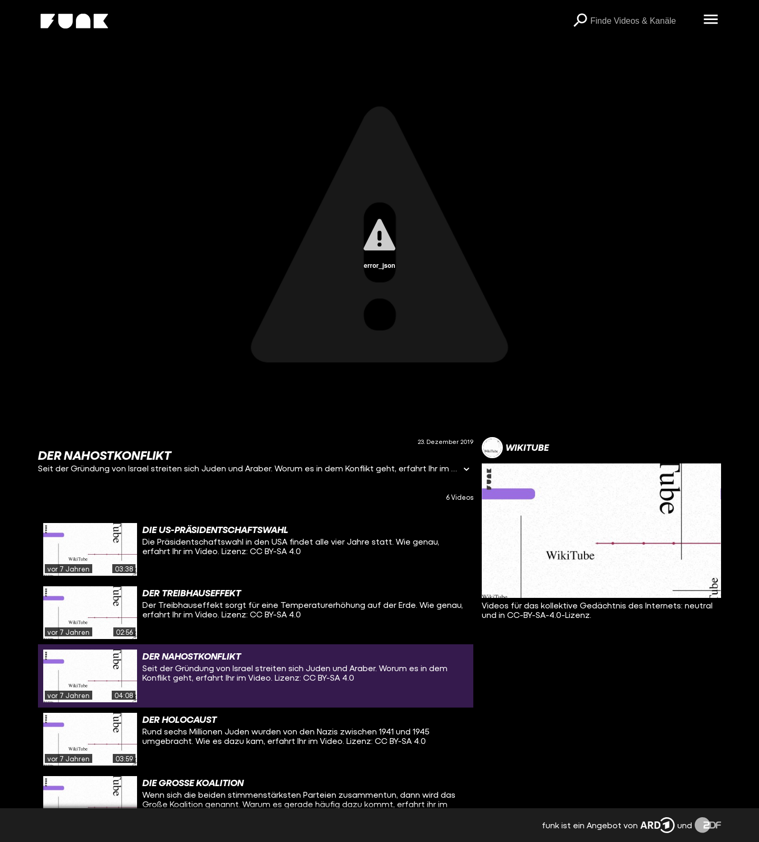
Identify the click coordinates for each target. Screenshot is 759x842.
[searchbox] (643, 21)
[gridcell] (255, 549)
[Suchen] (579, 21)
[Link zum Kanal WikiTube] (515, 447)
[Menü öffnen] (710, 20)
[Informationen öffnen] (466, 470)
